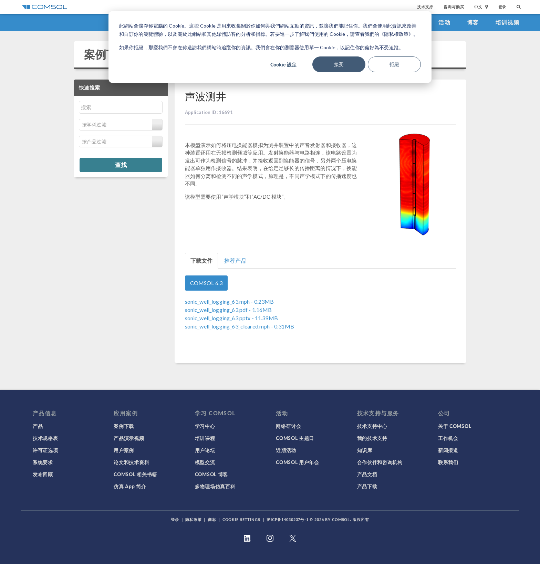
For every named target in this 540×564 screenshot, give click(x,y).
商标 (212, 519)
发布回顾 (43, 474)
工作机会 (448, 438)
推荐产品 (235, 260)
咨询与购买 (454, 6)
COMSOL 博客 (211, 474)
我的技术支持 (372, 438)
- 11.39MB (231, 318)
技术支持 (425, 6)
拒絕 (394, 64)
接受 (339, 64)
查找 (121, 164)
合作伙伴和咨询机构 (380, 462)
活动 (444, 22)
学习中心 (205, 425)
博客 (473, 22)
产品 (38, 425)
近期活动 (286, 450)
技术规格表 (45, 438)
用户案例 (124, 450)
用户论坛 (205, 450)
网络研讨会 (288, 425)
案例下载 (106, 54)
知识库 (364, 450)
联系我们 (448, 462)
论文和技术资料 (131, 462)
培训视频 (507, 22)
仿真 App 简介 (130, 486)
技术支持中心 (372, 425)
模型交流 (205, 462)
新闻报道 (448, 450)
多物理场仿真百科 (215, 486)
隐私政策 (193, 519)
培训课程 (205, 438)
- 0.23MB (229, 301)
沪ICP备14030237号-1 (288, 519)
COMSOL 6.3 (206, 283)
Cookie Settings (241, 519)
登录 (502, 6)
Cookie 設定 (283, 64)
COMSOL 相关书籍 (135, 474)
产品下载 (367, 486)
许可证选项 (45, 450)
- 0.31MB (239, 326)
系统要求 (43, 462)
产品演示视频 (129, 438)
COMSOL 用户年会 (297, 462)
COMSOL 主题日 (295, 438)
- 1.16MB (228, 309)
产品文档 (367, 474)
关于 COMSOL (454, 425)
